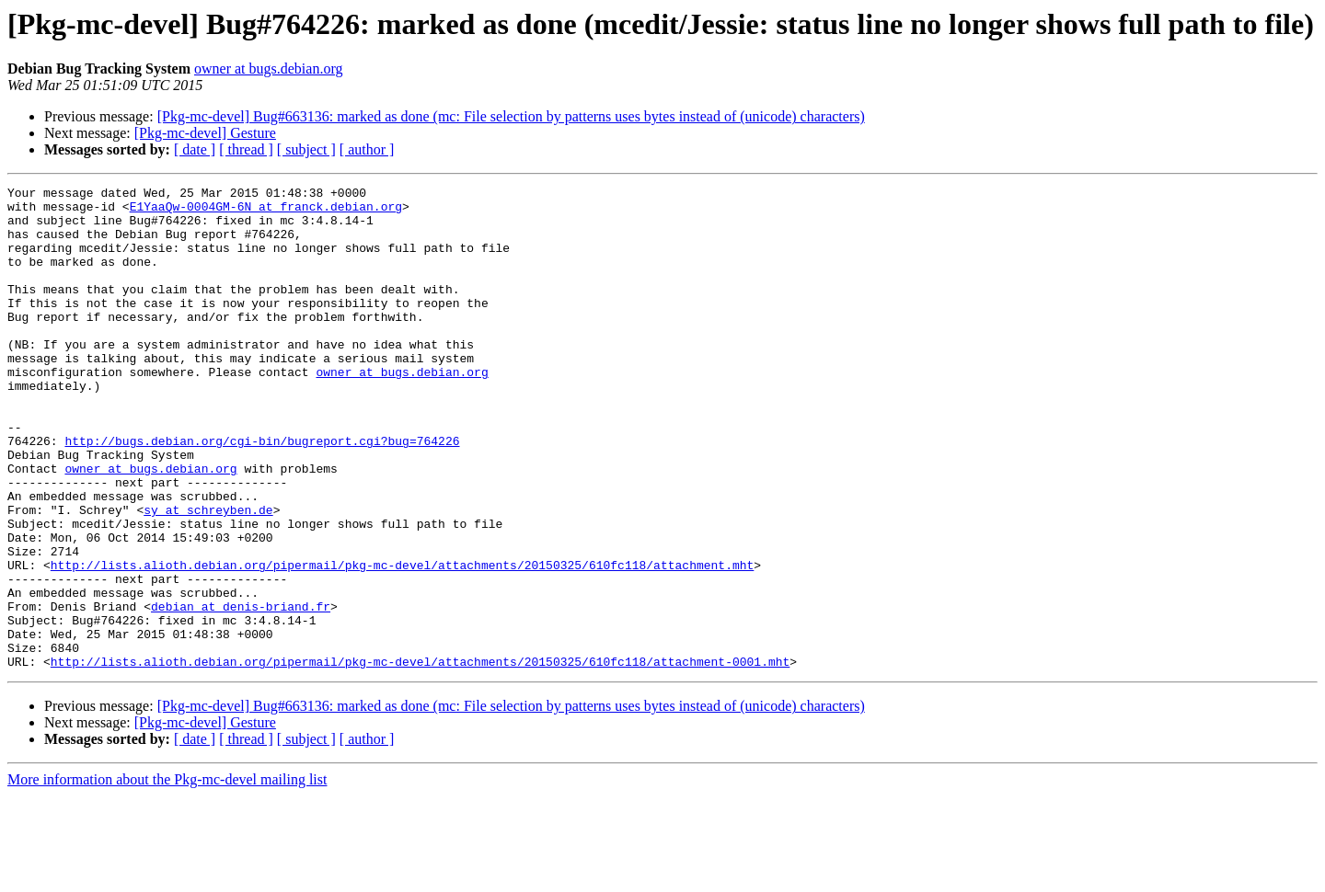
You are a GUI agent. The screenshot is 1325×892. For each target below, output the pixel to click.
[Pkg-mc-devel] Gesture (205, 133)
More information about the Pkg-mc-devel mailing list (167, 876)
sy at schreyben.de (208, 575)
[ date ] (194, 149)
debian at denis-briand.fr (240, 691)
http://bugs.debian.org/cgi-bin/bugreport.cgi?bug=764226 (261, 493)
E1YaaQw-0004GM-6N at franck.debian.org (266, 211)
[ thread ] (246, 149)
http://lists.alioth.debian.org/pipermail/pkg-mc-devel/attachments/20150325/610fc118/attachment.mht (402, 642)
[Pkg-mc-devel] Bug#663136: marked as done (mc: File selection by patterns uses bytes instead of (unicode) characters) (511, 116)
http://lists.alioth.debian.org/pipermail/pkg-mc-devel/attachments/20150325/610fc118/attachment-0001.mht (420, 757)
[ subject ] (306, 149)
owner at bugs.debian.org (268, 68)
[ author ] (367, 149)
